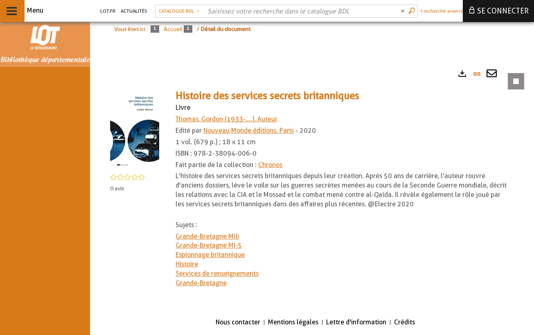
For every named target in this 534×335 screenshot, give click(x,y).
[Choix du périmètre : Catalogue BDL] (179, 11)
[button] (134, 130)
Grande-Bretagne (201, 283)
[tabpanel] (312, 187)
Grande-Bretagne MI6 (207, 236)
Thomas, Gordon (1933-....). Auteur (226, 119)
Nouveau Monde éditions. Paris (248, 130)
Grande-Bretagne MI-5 (209, 245)
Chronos (270, 165)
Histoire (187, 264)
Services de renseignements (217, 273)
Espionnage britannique (210, 255)
